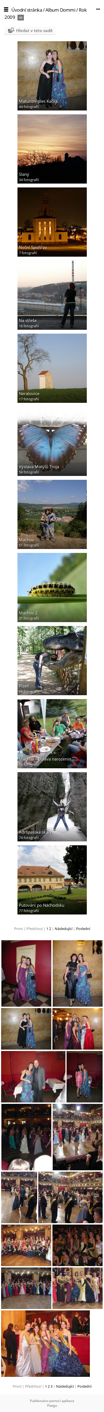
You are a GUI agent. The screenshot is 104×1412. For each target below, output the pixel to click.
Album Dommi (60, 10)
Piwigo (52, 1405)
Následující (63, 928)
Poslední (83, 928)
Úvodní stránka (26, 10)
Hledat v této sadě (34, 30)
